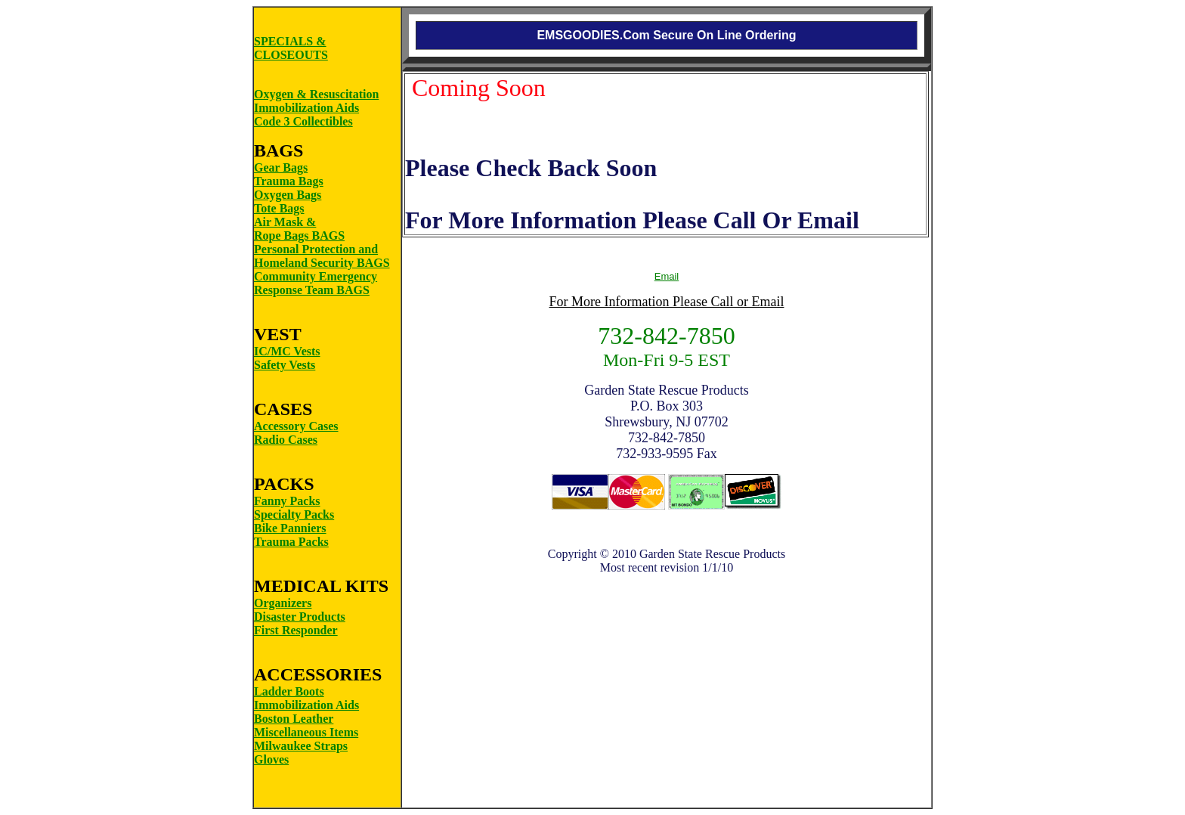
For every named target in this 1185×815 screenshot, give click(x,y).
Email (666, 276)
